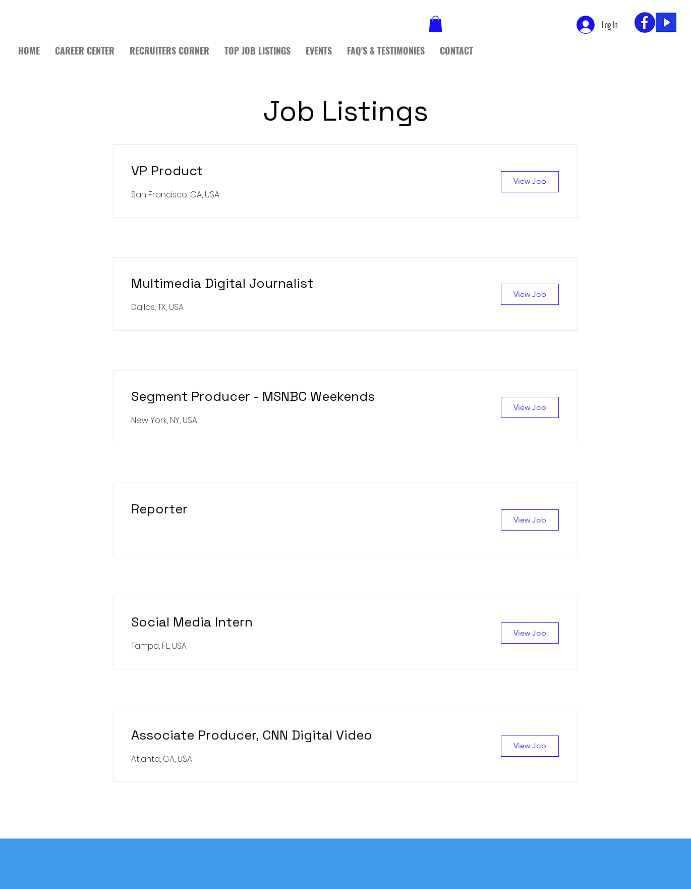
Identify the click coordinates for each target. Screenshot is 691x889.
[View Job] (530, 181)
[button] (435, 24)
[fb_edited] (645, 22)
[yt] (666, 22)
